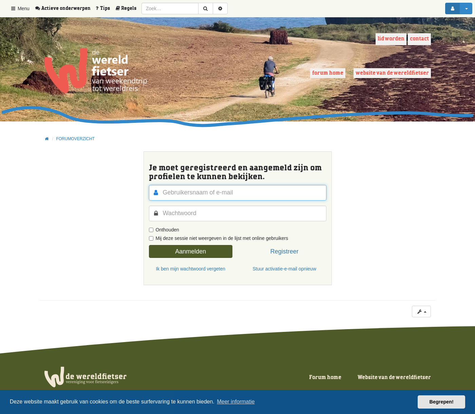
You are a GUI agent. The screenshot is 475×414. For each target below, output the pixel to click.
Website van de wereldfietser (392, 73)
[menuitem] (65, 8)
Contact (419, 39)
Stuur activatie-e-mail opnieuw (284, 268)
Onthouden (164, 229)
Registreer (284, 251)
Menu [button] (20, 8)
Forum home (327, 73)
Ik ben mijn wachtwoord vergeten (190, 268)
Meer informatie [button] (235, 401)
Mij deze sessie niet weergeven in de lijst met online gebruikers (218, 238)
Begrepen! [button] (442, 401)
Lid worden (391, 39)
